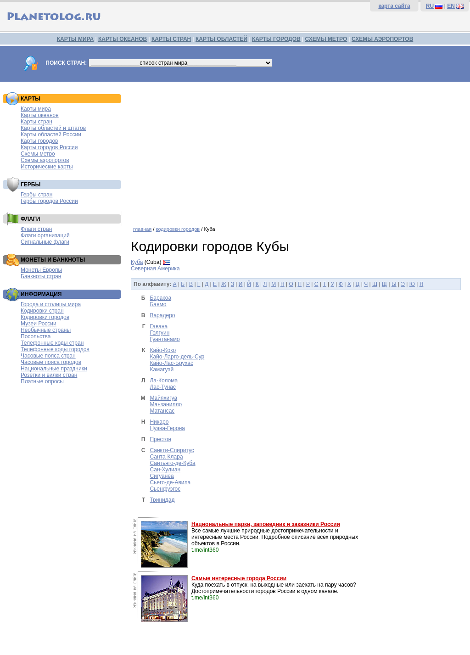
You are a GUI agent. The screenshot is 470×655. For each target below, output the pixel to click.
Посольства (36, 336)
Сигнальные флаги (45, 242)
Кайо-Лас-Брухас (171, 363)
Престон (160, 439)
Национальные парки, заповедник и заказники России (265, 524)
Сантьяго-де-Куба (172, 463)
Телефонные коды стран (52, 343)
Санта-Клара (166, 456)
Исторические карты (47, 166)
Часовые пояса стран (48, 356)
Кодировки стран (42, 311)
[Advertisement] (298, 150)
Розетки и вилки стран (49, 375)
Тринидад (162, 500)
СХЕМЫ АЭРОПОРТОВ (382, 39)
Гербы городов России (49, 201)
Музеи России (38, 323)
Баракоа (160, 298)
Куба (137, 262)
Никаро (159, 422)
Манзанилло (166, 404)
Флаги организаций (45, 235)
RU (430, 6)
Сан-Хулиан (165, 469)
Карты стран (36, 121)
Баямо (158, 304)
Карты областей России (51, 134)
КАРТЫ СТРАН (171, 39)
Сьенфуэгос (165, 489)
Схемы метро (38, 154)
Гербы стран (36, 194)
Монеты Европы (41, 270)
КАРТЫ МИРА (75, 39)
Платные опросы (42, 381)
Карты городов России (49, 147)
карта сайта (394, 6)
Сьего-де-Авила (170, 482)
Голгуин (159, 333)
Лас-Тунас (163, 387)
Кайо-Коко (163, 350)
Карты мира (36, 109)
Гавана (159, 326)
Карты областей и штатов (53, 128)
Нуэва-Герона (167, 428)
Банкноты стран (41, 276)
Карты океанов (40, 115)
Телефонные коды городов (55, 349)
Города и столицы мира (51, 304)
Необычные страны (46, 330)
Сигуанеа (161, 476)
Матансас (162, 411)
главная (142, 229)
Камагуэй (161, 369)
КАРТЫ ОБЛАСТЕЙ (221, 39)
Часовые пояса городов (51, 362)
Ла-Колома (164, 380)
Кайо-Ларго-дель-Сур (177, 356)
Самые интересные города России (238, 578)
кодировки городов (178, 229)
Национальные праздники (54, 368)
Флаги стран (36, 229)
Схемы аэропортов (45, 160)
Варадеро (162, 315)
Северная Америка (155, 268)
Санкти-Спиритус (172, 450)
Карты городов (39, 141)
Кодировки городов (45, 317)
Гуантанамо (164, 339)
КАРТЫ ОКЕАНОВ (122, 39)
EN (451, 6)
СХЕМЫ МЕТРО (326, 39)
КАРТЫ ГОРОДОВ (276, 39)
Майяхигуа (163, 398)
